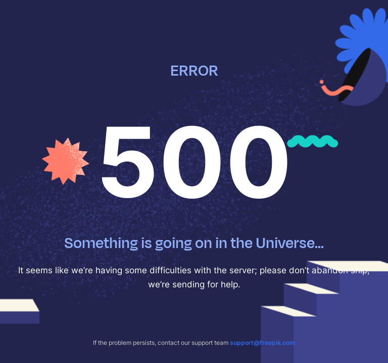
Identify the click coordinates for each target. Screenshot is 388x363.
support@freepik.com (262, 342)
